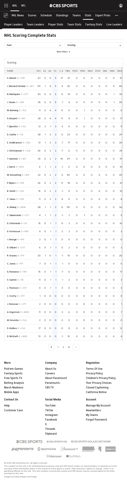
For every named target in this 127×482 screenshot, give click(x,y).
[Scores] (32, 15)
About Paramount (56, 378)
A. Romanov (13, 271)
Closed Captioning (97, 387)
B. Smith (11, 191)
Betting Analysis (14, 383)
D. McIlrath (12, 336)
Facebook (51, 419)
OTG (97, 71)
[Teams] (76, 15)
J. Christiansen (14, 150)
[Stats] (88, 15)
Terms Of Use (94, 369)
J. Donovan (12, 304)
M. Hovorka (13, 320)
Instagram (51, 415)
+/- (61, 71)
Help (7, 405)
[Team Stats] (74, 24)
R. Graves (12, 255)
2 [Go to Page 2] (63, 347)
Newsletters (93, 410)
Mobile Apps (11, 392)
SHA (112, 71)
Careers (50, 373)
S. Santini (11, 279)
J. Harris (11, 166)
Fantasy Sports (13, 373)
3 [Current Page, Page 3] (69, 347)
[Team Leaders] (35, 24)
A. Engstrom (13, 312)
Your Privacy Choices (99, 383)
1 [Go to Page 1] (58, 347)
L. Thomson (13, 287)
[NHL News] (18, 15)
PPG (75, 71)
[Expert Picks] (102, 15)
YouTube (50, 405)
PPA (82, 71)
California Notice (96, 392)
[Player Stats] (55, 24)
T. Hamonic (12, 158)
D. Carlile (11, 134)
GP (39, 71)
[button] (116, 15)
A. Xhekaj (11, 207)
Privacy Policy (94, 373)
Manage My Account (98, 405)
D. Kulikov (12, 328)
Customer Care (13, 410)
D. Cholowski (13, 223)
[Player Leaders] (13, 24)
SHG (90, 71)
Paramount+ (52, 383)
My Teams (92, 415)
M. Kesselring (14, 174)
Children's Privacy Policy (101, 378)
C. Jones (11, 263)
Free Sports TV (13, 378)
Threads (50, 429)
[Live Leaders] (114, 24)
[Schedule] (46, 15)
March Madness (13, 387)
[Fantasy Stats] (93, 24)
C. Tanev (11, 199)
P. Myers (11, 183)
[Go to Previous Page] (51, 347)
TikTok (49, 410)
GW (105, 71)
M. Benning (12, 110)
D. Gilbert (12, 247)
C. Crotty (11, 295)
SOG (119, 71)
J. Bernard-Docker (16, 86)
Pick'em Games (13, 369)
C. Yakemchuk (14, 215)
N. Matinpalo (13, 94)
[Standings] (62, 15)
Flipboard (51, 433)
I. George (12, 239)
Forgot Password (96, 419)
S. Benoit (11, 78)
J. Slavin (11, 102)
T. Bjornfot (12, 126)
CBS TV (49, 387)
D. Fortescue (13, 231)
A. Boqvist (12, 118)
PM (68, 71)
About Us (50, 369)
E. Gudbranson (14, 142)
